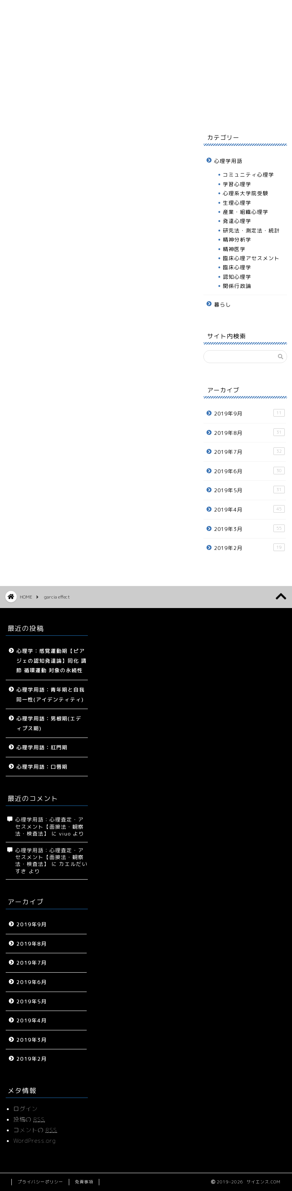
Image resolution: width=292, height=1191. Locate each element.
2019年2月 (249, 547)
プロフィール (199, 109)
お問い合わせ (242, 109)
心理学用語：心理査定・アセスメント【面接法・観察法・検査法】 (49, 826)
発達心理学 (237, 220)
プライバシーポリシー (40, 1182)
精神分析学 (237, 239)
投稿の (29, 1119)
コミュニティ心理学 (248, 174)
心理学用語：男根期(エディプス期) (48, 723)
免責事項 (84, 1182)
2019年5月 (249, 490)
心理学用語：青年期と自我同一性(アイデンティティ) (50, 694)
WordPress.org (34, 1141)
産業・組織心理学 (245, 211)
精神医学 (234, 249)
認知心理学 (237, 276)
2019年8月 (249, 432)
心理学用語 (114, 109)
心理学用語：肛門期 (42, 747)
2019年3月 (249, 528)
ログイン (25, 1109)
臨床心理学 (237, 267)
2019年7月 (249, 451)
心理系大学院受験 (245, 193)
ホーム (29, 109)
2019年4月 (249, 509)
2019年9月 (249, 413)
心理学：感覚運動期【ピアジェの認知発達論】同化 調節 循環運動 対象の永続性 (51, 660)
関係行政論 (237, 285)
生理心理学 (237, 202)
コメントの (35, 1130)
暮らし (156, 109)
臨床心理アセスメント (251, 258)
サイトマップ (72, 109)
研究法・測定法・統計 (251, 230)
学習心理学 (237, 184)
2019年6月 (249, 471)
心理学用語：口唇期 (42, 766)
